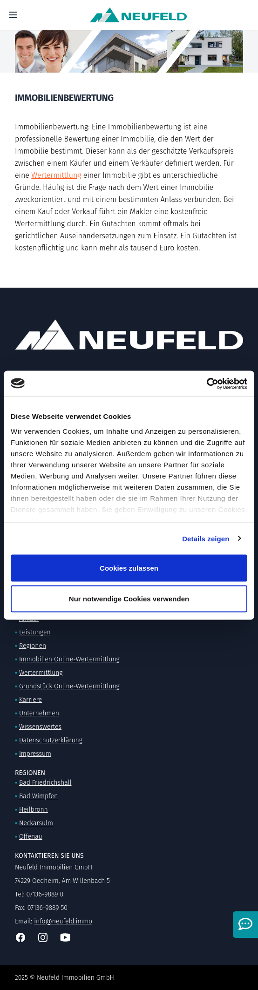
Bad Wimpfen (38, 796)
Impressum (35, 754)
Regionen (32, 646)
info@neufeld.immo (63, 921)
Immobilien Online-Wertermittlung (69, 659)
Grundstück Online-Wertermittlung (69, 686)
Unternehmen (39, 713)
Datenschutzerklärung (50, 740)
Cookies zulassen (129, 568)
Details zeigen (205, 538)
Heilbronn (33, 810)
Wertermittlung (56, 175)
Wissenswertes (40, 727)
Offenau (30, 837)
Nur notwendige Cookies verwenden (129, 598)
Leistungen (35, 632)
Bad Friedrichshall (45, 783)
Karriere (30, 700)
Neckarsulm (36, 823)
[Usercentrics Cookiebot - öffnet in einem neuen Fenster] (206, 383)
